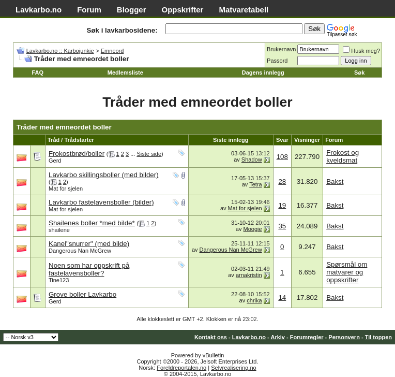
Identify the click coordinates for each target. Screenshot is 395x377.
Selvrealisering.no (233, 368)
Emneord (112, 51)
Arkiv (277, 337)
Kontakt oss (210, 337)
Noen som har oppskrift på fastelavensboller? (89, 269)
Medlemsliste (125, 72)
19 (282, 205)
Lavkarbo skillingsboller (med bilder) (104, 175)
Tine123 (59, 280)
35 (282, 226)
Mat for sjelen (66, 188)
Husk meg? (361, 51)
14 (282, 297)
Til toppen (378, 337)
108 (282, 157)
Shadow (251, 159)
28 (282, 181)
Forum (89, 9)
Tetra (255, 184)
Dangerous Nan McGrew (80, 251)
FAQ (37, 72)
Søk (359, 72)
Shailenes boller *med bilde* (92, 223)
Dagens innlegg (263, 72)
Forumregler (307, 337)
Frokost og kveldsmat (342, 156)
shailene (59, 230)
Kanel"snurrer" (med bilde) (89, 244)
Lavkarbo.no (39, 9)
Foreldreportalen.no (181, 368)
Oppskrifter (183, 9)
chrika (254, 300)
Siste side (148, 154)
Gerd (55, 160)
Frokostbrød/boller (76, 153)
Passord (277, 60)
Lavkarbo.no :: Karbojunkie (60, 51)
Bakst (334, 181)
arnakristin (249, 275)
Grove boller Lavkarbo (82, 294)
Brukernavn (281, 49)
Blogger (131, 9)
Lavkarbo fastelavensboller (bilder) (101, 202)
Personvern (344, 337)
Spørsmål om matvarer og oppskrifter (346, 272)
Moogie (253, 229)
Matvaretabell (243, 9)
